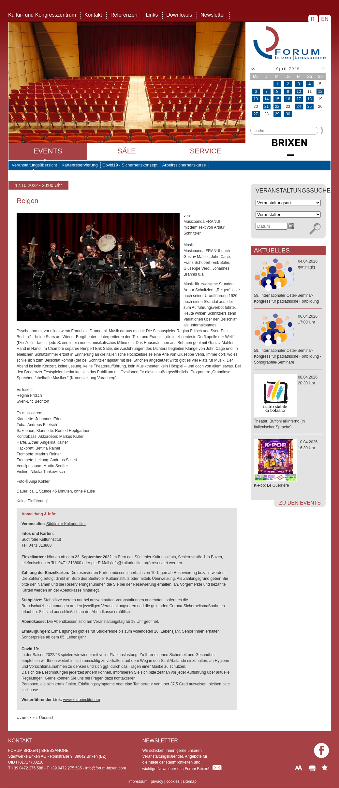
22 (277, 106)
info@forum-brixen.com (105, 768)
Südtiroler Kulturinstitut (66, 524)
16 (288, 99)
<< (253, 68)
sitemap (190, 781)
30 (288, 114)
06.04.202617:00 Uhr (288, 339)
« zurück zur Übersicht (36, 717)
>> (323, 68)
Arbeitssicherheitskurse (184, 165)
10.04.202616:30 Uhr (288, 464)
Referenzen (124, 15)
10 (299, 91)
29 (277, 114)
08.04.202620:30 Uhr (288, 402)
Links (152, 15)
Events (47, 151)
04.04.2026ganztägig (288, 281)
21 (266, 106)
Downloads (179, 15)
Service (205, 151)
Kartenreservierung (80, 165)
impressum (138, 781)
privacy (157, 781)
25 (309, 106)
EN (325, 19)
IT (313, 19)
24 (299, 106)
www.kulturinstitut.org (81, 699)
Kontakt (93, 15)
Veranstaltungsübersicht (34, 165)
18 (309, 99)
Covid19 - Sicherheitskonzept (129, 165)
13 (256, 99)
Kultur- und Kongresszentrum (42, 15)
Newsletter (212, 15)
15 (277, 99)
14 (266, 99)
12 (320, 91)
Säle (126, 151)
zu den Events (300, 503)
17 (299, 99)
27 (256, 114)
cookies (173, 781)
